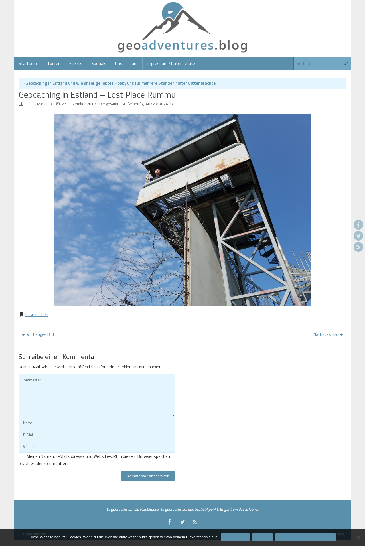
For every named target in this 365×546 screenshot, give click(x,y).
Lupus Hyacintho (38, 104)
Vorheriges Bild (38, 334)
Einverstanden (235, 537)
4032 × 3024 (157, 104)
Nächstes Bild (328, 334)
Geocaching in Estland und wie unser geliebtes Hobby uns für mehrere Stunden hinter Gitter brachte (119, 83)
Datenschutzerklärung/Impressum (305, 537)
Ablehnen (262, 537)
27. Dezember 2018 (79, 104)
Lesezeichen (36, 314)
